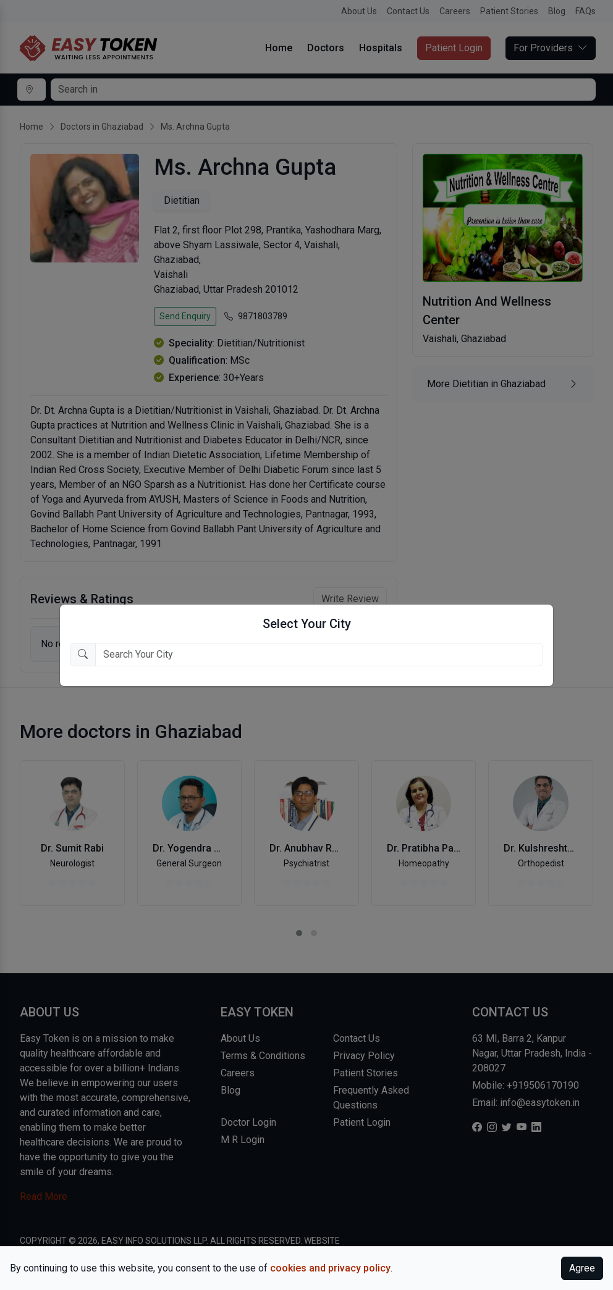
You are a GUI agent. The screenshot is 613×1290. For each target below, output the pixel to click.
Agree (582, 1268)
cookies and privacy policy (330, 1268)
